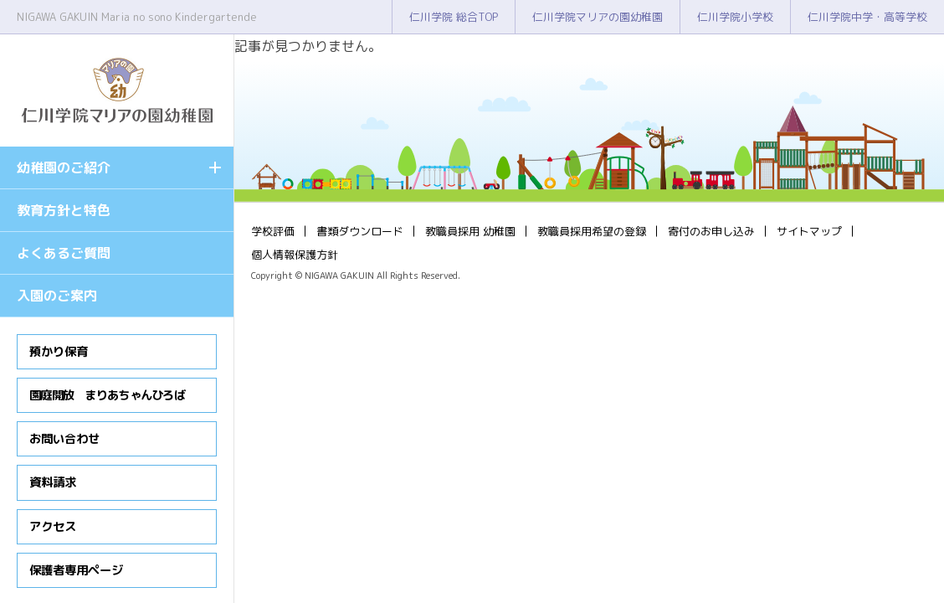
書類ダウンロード (359, 231)
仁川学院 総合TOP (453, 16)
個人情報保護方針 (294, 254)
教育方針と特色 (63, 210)
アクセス (52, 526)
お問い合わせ (64, 438)
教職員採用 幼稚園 (470, 231)
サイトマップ (809, 231)
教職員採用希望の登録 (591, 231)
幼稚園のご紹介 (63, 167)
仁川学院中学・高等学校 (867, 16)
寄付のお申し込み (711, 231)
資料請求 (52, 482)
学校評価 (273, 231)
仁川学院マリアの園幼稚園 (597, 16)
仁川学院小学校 (735, 16)
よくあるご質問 (63, 253)
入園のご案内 (57, 295)
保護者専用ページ (76, 570)
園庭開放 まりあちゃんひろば (107, 395)
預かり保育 (58, 351)
